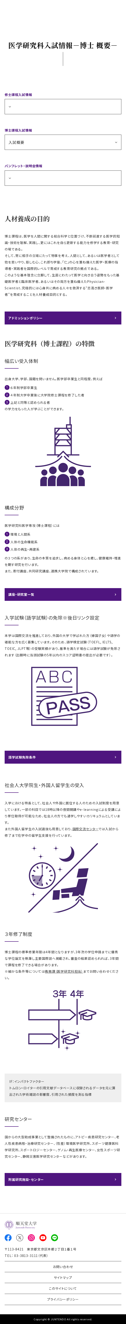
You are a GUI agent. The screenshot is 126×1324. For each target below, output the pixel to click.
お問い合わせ (63, 1266)
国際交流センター (85, 829)
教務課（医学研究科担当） (64, 971)
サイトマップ (63, 1277)
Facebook (8, 1237)
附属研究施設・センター (26, 1179)
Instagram (31, 1237)
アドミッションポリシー (25, 318)
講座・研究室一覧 (21, 594)
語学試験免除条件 (22, 757)
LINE (54, 1237)
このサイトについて (63, 1288)
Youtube (42, 1237)
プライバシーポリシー (63, 1299)
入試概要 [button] (16, 142)
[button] (63, 106)
